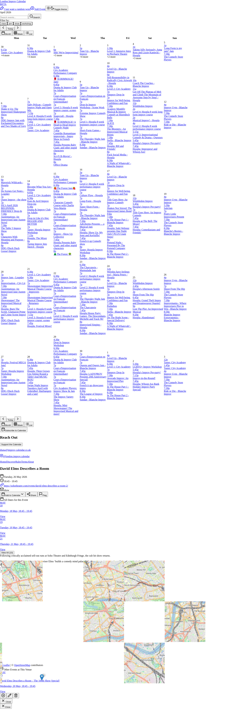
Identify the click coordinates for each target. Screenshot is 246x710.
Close (6, 701)
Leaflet (5, 665)
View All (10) (7, 552)
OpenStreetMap (22, 665)
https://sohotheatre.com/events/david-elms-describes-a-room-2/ (34, 485)
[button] (42, 677)
